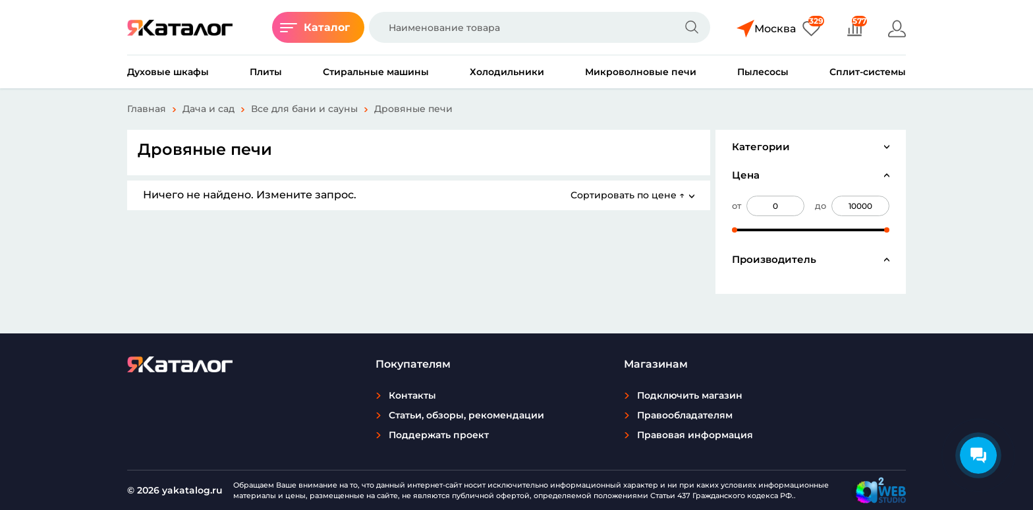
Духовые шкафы (168, 72)
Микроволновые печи (640, 72)
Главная (146, 109)
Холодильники (507, 72)
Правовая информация (695, 435)
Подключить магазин (689, 395)
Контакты (412, 395)
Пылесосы (763, 72)
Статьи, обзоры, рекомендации (466, 415)
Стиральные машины (376, 72)
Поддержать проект (439, 435)
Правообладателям (685, 415)
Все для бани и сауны (304, 109)
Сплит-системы (867, 72)
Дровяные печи (413, 109)
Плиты (266, 72)
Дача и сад (208, 109)
